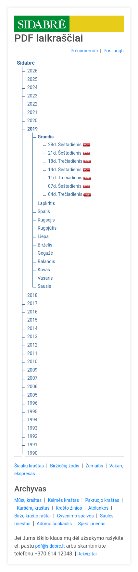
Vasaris (45, 278)
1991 (32, 444)
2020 (32, 120)
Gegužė (45, 253)
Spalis (44, 211)
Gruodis (46, 136)
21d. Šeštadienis (69, 153)
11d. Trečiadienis (69, 177)
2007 (32, 378)
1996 (32, 403)
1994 (32, 419)
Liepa (43, 236)
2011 (32, 353)
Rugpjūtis (47, 228)
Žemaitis (94, 465)
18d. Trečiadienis (69, 161)
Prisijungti (114, 50)
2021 (32, 112)
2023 (32, 95)
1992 (32, 436)
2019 (32, 129)
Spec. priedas (91, 523)
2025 (32, 79)
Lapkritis (46, 203)
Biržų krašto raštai (33, 515)
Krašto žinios (69, 508)
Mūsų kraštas (28, 500)
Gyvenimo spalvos (76, 515)
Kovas (44, 269)
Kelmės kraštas (64, 500)
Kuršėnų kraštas (34, 508)
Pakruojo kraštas (102, 500)
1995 (32, 411)
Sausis (44, 286)
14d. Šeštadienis (69, 169)
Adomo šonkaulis (55, 523)
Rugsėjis (46, 219)
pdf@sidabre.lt (50, 546)
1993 (32, 428)
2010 (32, 361)
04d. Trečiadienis (69, 194)
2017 (32, 303)
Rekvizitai (86, 553)
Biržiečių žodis (65, 465)
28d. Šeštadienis (69, 144)
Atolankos (99, 508)
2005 (32, 395)
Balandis (46, 261)
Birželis (45, 245)
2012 (32, 345)
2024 (32, 87)
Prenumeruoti (84, 50)
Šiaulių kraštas (29, 465)
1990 (32, 453)
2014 (32, 328)
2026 (32, 70)
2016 (32, 311)
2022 (32, 104)
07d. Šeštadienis (69, 186)
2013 (32, 336)
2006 (32, 386)
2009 (32, 370)
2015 (32, 320)
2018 (32, 295)
